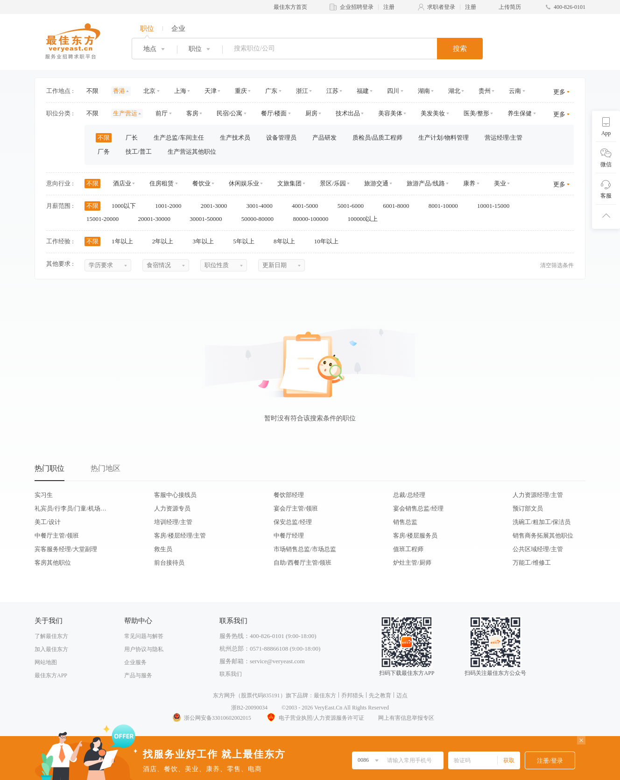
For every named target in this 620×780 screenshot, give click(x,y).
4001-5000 (308, 205)
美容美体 (390, 113)
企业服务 (135, 662)
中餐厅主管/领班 (57, 535)
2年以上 (166, 241)
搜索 (460, 48)
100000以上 (365, 218)
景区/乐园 (333, 183)
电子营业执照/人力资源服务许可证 (314, 718)
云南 (515, 90)
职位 (147, 28)
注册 (389, 7)
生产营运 (125, 113)
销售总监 (405, 521)
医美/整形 (477, 113)
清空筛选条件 (557, 265)
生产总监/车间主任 (179, 137)
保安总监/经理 (293, 521)
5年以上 (247, 241)
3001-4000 (262, 205)
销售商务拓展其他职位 (543, 535)
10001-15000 (496, 205)
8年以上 (287, 241)
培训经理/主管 (173, 521)
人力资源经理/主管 (538, 494)
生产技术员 (235, 137)
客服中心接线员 (175, 494)
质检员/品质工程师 (377, 137)
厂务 (104, 151)
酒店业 (122, 183)
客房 (192, 113)
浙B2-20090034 (249, 707)
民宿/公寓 (230, 113)
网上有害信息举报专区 (406, 718)
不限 (92, 90)
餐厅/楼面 (274, 113)
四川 (393, 90)
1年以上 (125, 241)
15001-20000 (105, 218)
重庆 (241, 90)
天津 (210, 90)
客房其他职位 (53, 562)
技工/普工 (139, 151)
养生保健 (519, 113)
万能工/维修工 (532, 562)
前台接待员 (169, 562)
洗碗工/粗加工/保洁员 (542, 521)
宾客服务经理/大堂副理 (66, 549)
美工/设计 (48, 521)
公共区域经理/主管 (538, 549)
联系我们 (230, 674)
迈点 (402, 695)
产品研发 (324, 137)
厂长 (132, 137)
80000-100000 (313, 218)
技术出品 (348, 113)
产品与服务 (138, 675)
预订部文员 (528, 508)
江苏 (332, 90)
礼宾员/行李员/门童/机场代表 (70, 508)
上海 (180, 90)
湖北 (454, 90)
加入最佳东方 (51, 649)
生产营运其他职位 (192, 151)
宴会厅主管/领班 (296, 508)
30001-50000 (209, 218)
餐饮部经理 (289, 494)
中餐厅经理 (289, 535)
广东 (271, 90)
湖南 (424, 90)
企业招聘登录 (356, 7)
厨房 (311, 113)
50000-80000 (260, 218)
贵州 (485, 90)
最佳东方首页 (290, 7)
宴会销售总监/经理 (418, 508)
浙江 (302, 90)
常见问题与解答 (143, 636)
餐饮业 (201, 183)
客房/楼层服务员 (415, 535)
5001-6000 (354, 205)
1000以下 (127, 205)
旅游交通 (376, 183)
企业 (178, 28)
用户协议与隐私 (143, 649)
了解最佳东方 (51, 636)
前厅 (161, 113)
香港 (119, 90)
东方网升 (224, 695)
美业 (500, 183)
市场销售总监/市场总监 (305, 549)
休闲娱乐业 (244, 183)
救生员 (163, 549)
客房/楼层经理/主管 (180, 535)
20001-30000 (157, 218)
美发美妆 (433, 113)
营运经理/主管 (504, 137)
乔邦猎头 (352, 695)
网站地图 (46, 662)
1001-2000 (171, 205)
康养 (469, 183)
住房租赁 (161, 183)
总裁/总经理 (409, 494)
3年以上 (206, 241)
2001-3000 (217, 205)
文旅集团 (289, 183)
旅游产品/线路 (426, 183)
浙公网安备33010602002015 (211, 718)
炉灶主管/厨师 (412, 562)
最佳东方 (325, 695)
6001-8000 (399, 205)
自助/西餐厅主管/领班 (302, 562)
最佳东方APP (51, 675)
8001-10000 (446, 205)
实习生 (44, 494)
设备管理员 (281, 137)
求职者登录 (441, 7)
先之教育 (380, 695)
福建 (363, 90)
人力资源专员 (172, 508)
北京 (149, 90)
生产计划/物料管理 (443, 137)
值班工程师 (408, 549)
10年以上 (329, 241)
